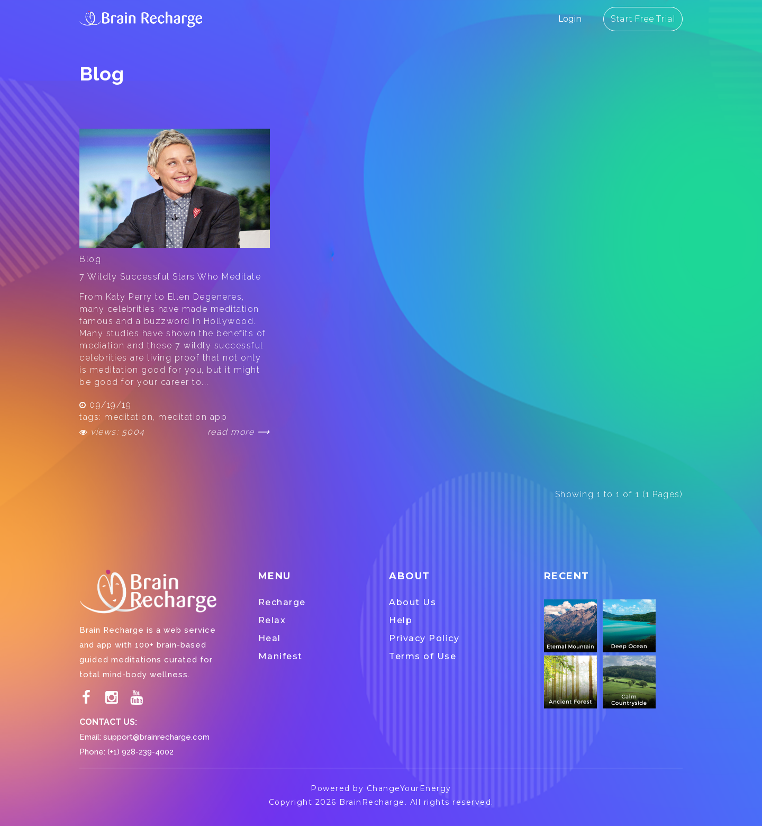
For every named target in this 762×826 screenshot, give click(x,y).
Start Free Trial (643, 19)
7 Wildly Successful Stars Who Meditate (170, 277)
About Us (412, 602)
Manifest (280, 656)
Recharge (282, 602)
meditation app (192, 417)
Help (400, 620)
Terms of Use (422, 656)
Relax (272, 620)
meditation (128, 417)
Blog (90, 259)
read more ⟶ (238, 432)
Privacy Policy (424, 638)
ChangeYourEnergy (409, 788)
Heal (269, 638)
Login (570, 19)
